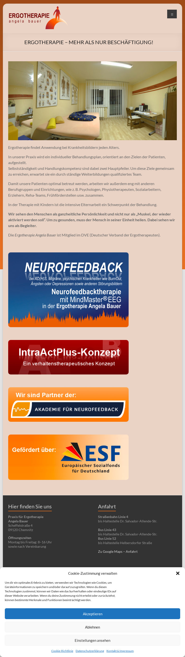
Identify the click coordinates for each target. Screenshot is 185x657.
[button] (177, 573)
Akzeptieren (92, 614)
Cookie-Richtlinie (62, 651)
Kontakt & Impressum (120, 651)
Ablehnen (92, 627)
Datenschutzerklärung (90, 651)
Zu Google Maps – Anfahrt (118, 551)
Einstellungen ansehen (92, 640)
